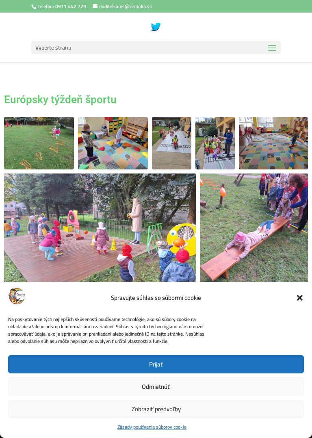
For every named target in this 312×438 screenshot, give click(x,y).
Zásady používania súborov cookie (151, 426)
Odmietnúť (156, 386)
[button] (300, 298)
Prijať (156, 364)
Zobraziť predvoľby (156, 409)
